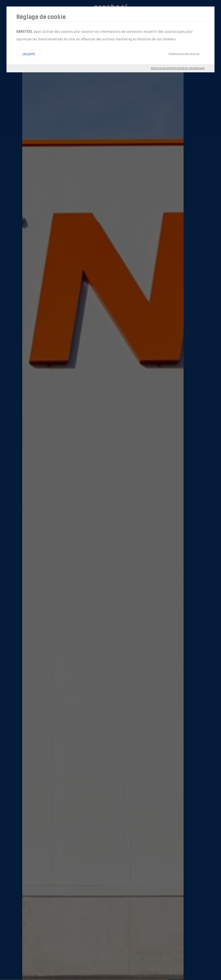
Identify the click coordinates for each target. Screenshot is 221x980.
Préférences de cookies (184, 54)
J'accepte (28, 54)
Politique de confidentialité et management (178, 68)
